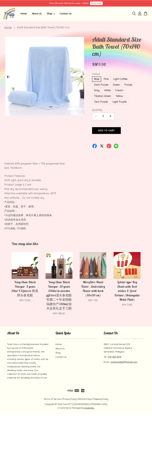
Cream (119, 90)
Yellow (119, 96)
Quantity (97, 109)
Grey (97, 90)
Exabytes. (89, 408)
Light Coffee (120, 79)
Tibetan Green (102, 96)
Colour (96, 74)
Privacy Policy (69, 399)
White (107, 90)
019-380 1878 (114, 356)
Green (116, 84)
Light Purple (119, 101)
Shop (51, 13)
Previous (8, 76)
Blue (96, 79)
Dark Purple (101, 84)
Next (81, 76)
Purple (128, 84)
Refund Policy (85, 399)
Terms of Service (52, 399)
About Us (37, 13)
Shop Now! (96, 3)
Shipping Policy (100, 399)
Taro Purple (101, 101)
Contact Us (65, 13)
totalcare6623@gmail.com (124, 362)
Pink (106, 79)
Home (23, 13)
